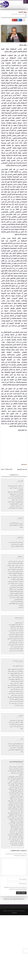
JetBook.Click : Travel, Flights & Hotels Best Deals (14, 899)
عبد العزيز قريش (22, 14)
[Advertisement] (14, 478)
